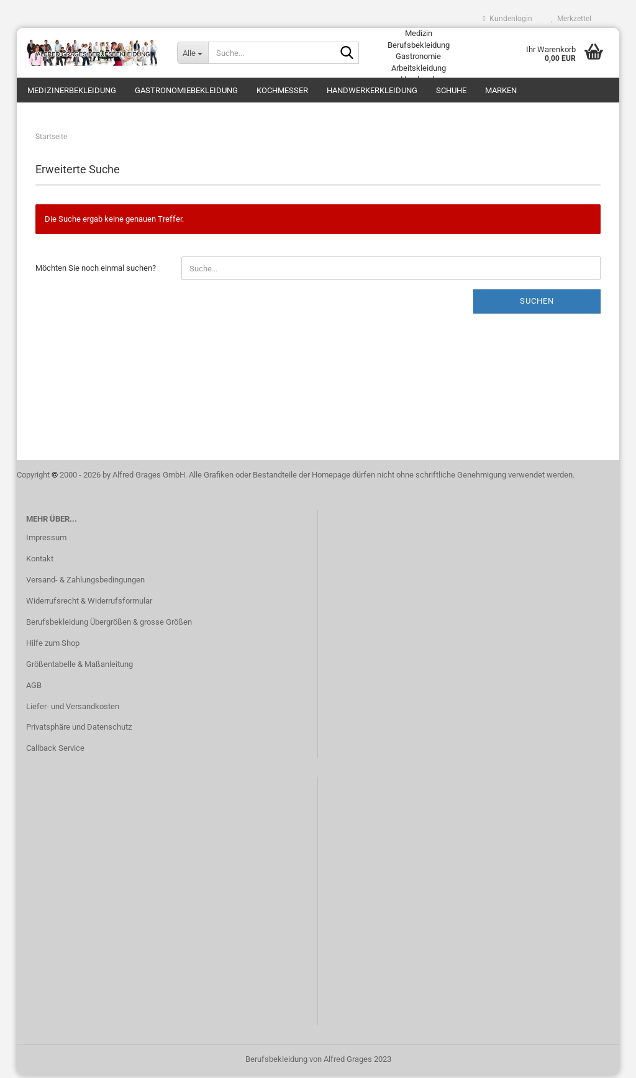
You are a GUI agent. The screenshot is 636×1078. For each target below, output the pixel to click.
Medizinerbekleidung (71, 90)
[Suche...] (192, 53)
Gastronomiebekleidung (186, 90)
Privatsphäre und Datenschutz (79, 729)
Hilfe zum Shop (53, 645)
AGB (34, 687)
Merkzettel (571, 18)
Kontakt (39, 561)
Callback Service (55, 750)
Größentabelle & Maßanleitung (79, 666)
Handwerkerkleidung (372, 90)
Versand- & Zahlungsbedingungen (85, 582)
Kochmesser (282, 90)
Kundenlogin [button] (507, 18)
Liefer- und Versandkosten (72, 708)
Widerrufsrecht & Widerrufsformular (89, 603)
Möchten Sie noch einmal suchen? (95, 270)
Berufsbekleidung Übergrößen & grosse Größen (109, 624)
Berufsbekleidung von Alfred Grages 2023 (318, 1061)
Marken (501, 90)
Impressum (46, 540)
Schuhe (451, 90)
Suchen (537, 303)
